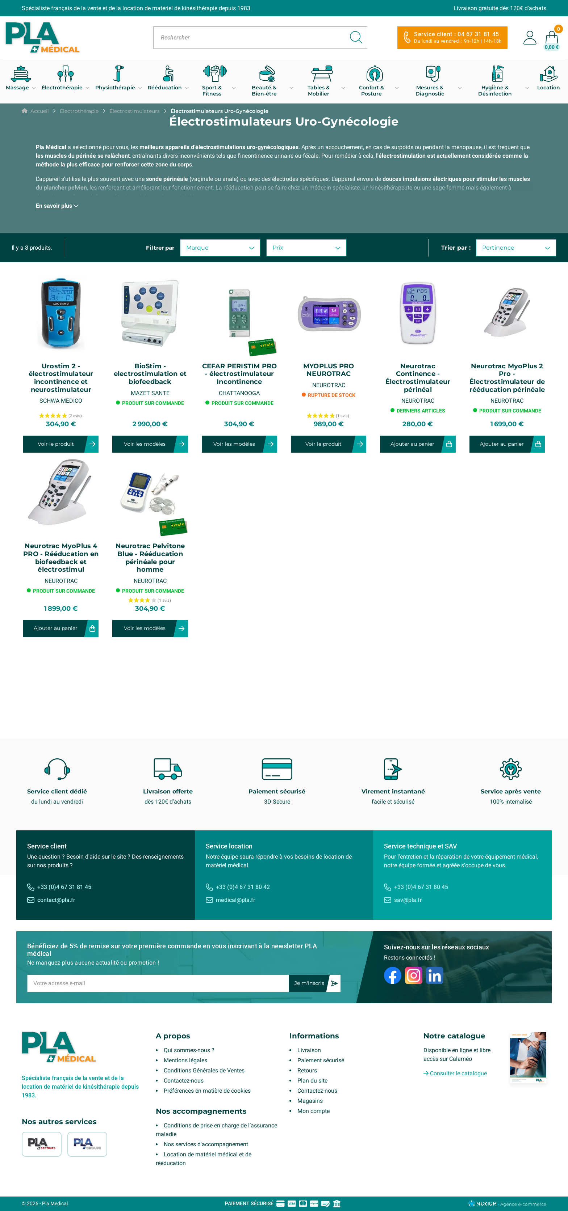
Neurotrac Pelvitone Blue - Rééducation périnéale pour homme (150, 557)
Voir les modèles (145, 444)
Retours (307, 1070)
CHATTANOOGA (239, 393)
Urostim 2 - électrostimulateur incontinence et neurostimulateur (61, 378)
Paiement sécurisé (320, 1060)
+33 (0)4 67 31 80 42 (243, 887)
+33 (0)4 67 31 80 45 (421, 887)
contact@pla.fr (56, 900)
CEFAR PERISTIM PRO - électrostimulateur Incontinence (239, 374)
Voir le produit (56, 444)
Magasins (310, 1100)
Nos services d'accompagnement (206, 1144)
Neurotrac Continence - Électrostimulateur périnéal (418, 378)
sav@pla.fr (408, 900)
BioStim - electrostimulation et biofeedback (150, 374)
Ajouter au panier (412, 444)
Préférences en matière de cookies (207, 1090)
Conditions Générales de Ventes (204, 1070)
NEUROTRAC (328, 385)
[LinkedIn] (434, 975)
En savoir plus (54, 205)
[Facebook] (392, 975)
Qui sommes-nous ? (189, 1050)
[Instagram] (413, 975)
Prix (306, 247)
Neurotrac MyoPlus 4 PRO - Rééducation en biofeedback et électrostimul (61, 557)
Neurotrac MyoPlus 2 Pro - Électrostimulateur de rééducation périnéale (507, 378)
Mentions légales (185, 1060)
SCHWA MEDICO (60, 400)
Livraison (309, 1050)
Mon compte (313, 1111)
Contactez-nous (184, 1080)
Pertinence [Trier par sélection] (516, 247)
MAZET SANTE (150, 393)
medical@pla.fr (235, 900)
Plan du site (312, 1080)
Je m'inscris (309, 983)
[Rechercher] (260, 37)
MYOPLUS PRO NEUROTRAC (328, 370)
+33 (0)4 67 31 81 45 (64, 887)
